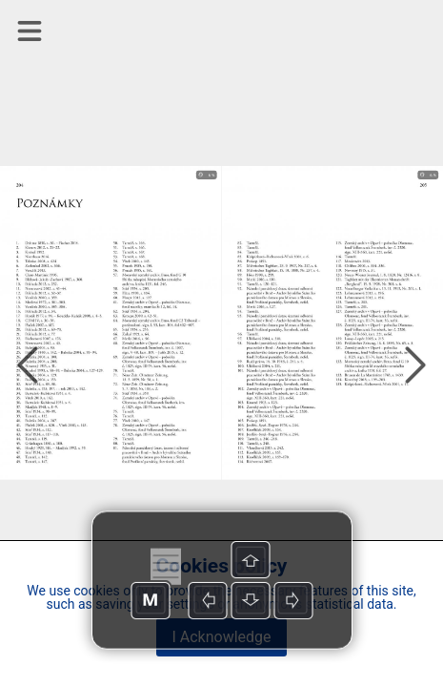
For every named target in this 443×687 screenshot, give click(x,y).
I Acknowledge (221, 637)
